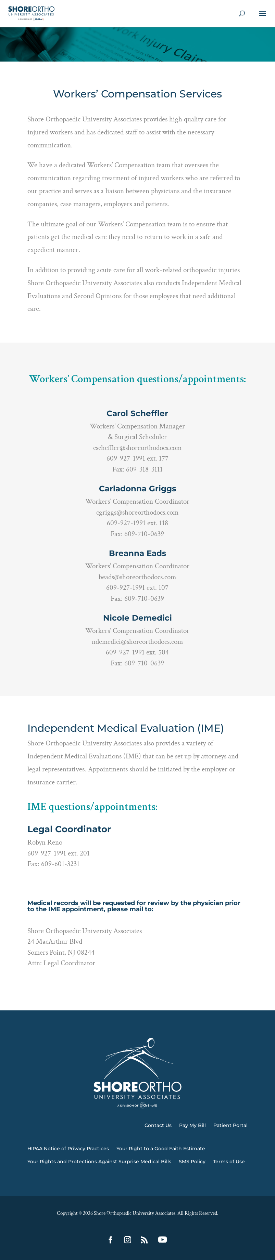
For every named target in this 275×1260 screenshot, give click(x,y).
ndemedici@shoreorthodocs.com (137, 641)
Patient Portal (230, 1125)
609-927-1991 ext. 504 (137, 652)
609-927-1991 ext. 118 (137, 523)
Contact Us (158, 1125)
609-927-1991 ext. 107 (137, 587)
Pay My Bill (192, 1125)
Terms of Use (229, 1161)
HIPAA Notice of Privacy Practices (68, 1148)
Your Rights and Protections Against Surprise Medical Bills (99, 1161)
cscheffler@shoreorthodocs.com (137, 447)
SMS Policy (192, 1161)
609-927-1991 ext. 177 (137, 458)
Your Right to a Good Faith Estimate (160, 1148)
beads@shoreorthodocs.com (137, 577)
